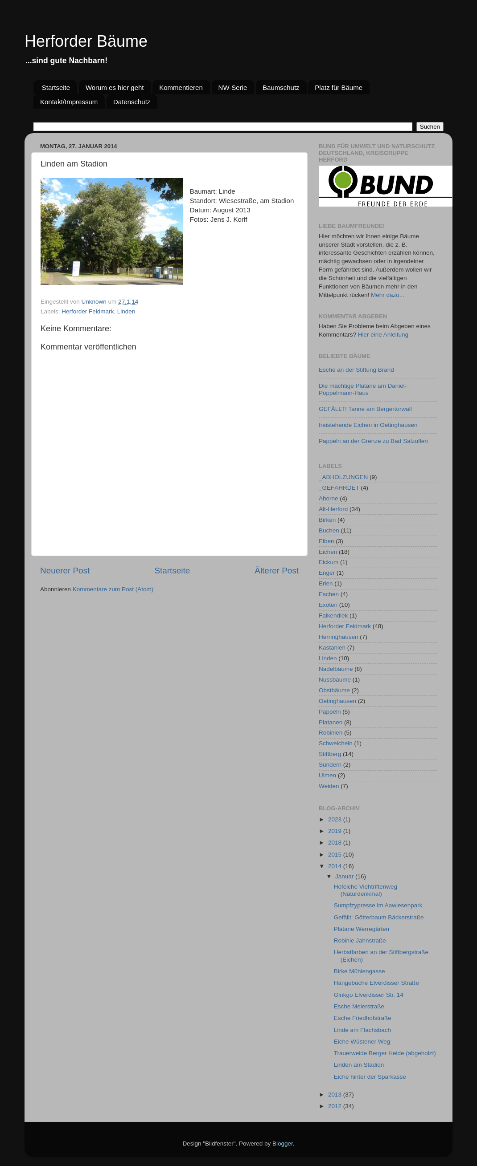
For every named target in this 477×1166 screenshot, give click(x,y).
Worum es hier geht (115, 87)
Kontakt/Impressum (69, 102)
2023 (335, 819)
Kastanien (332, 647)
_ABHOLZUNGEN (343, 477)
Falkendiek (333, 615)
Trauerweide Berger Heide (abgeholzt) (385, 1053)
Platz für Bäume (338, 87)
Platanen (330, 722)
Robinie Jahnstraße (360, 940)
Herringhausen (338, 637)
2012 (335, 1106)
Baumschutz (281, 87)
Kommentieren (181, 87)
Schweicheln (336, 743)
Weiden (329, 786)
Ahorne (328, 498)
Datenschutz (131, 102)
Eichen (328, 551)
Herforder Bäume (86, 41)
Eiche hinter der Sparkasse (370, 1076)
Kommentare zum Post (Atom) (113, 589)
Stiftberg (330, 754)
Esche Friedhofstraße (362, 1018)
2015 (335, 854)
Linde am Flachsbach (362, 1030)
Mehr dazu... (387, 295)
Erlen (326, 583)
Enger (327, 572)
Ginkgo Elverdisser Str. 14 (368, 994)
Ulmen (327, 775)
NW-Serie (232, 87)
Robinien (330, 732)
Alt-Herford (333, 509)
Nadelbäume (336, 669)
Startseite (56, 87)
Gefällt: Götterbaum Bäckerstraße (379, 917)
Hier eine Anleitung (383, 334)
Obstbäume (334, 690)
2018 (335, 842)
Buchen (329, 530)
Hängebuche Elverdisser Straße (376, 982)
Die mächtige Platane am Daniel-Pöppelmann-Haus (363, 389)
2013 (335, 1094)
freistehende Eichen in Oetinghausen (368, 425)
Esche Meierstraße (359, 1006)
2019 (335, 831)
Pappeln (330, 711)
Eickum (328, 562)
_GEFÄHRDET (339, 487)
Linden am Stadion (359, 1064)
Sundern (330, 764)
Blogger (282, 1143)
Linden (126, 311)
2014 (335, 866)
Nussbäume (335, 679)
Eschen (329, 594)
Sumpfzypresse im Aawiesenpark (378, 905)
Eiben (326, 541)
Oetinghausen (337, 701)
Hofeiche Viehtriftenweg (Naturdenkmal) (365, 890)
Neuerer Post (65, 570)
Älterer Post (277, 570)
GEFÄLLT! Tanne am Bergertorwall (365, 409)
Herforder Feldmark (88, 311)
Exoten (328, 604)
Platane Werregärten (361, 929)
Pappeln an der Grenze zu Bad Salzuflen (373, 441)
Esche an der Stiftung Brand (356, 369)
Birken (327, 519)
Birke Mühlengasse (359, 971)
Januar (345, 876)
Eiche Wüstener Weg (362, 1041)
